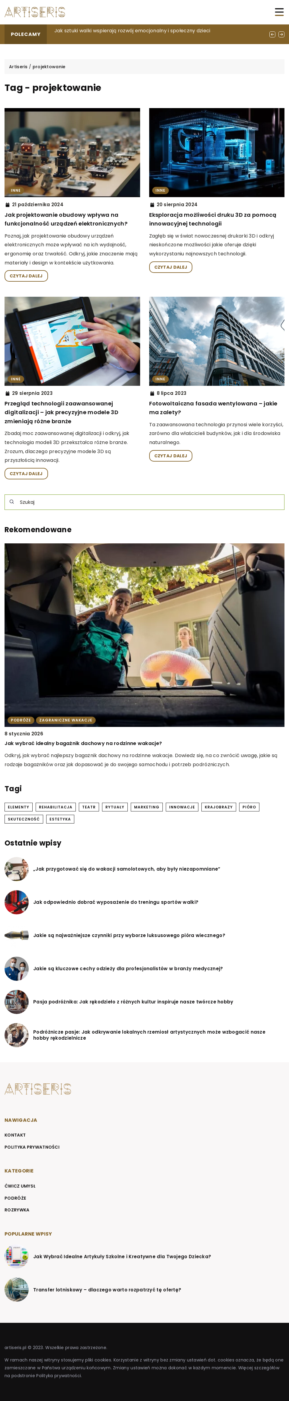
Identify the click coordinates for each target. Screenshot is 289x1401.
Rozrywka (17, 1210)
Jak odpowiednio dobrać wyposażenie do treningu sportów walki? (115, 902)
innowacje (182, 807)
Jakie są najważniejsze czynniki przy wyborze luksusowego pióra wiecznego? (129, 935)
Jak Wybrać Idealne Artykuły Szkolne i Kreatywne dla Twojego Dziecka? (122, 1257)
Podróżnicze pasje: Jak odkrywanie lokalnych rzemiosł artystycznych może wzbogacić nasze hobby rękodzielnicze (149, 1035)
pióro (249, 807)
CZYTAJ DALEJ (26, 276)
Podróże (15, 1198)
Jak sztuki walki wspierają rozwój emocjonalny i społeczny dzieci (132, 30)
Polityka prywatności (32, 1147)
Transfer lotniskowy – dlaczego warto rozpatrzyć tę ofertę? (107, 1290)
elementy (18, 807)
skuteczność (24, 819)
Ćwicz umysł (20, 1186)
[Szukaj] (12, 501)
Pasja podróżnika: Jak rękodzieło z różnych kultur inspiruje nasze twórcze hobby (133, 1002)
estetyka (60, 819)
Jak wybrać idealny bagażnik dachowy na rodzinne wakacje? (83, 743)
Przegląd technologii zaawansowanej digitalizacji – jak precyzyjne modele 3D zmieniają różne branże (61, 412)
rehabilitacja (55, 807)
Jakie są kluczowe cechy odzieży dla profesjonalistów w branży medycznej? (128, 969)
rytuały (114, 807)
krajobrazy (219, 807)
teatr (89, 807)
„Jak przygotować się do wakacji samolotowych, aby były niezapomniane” (126, 869)
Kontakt (15, 1135)
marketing (146, 807)
